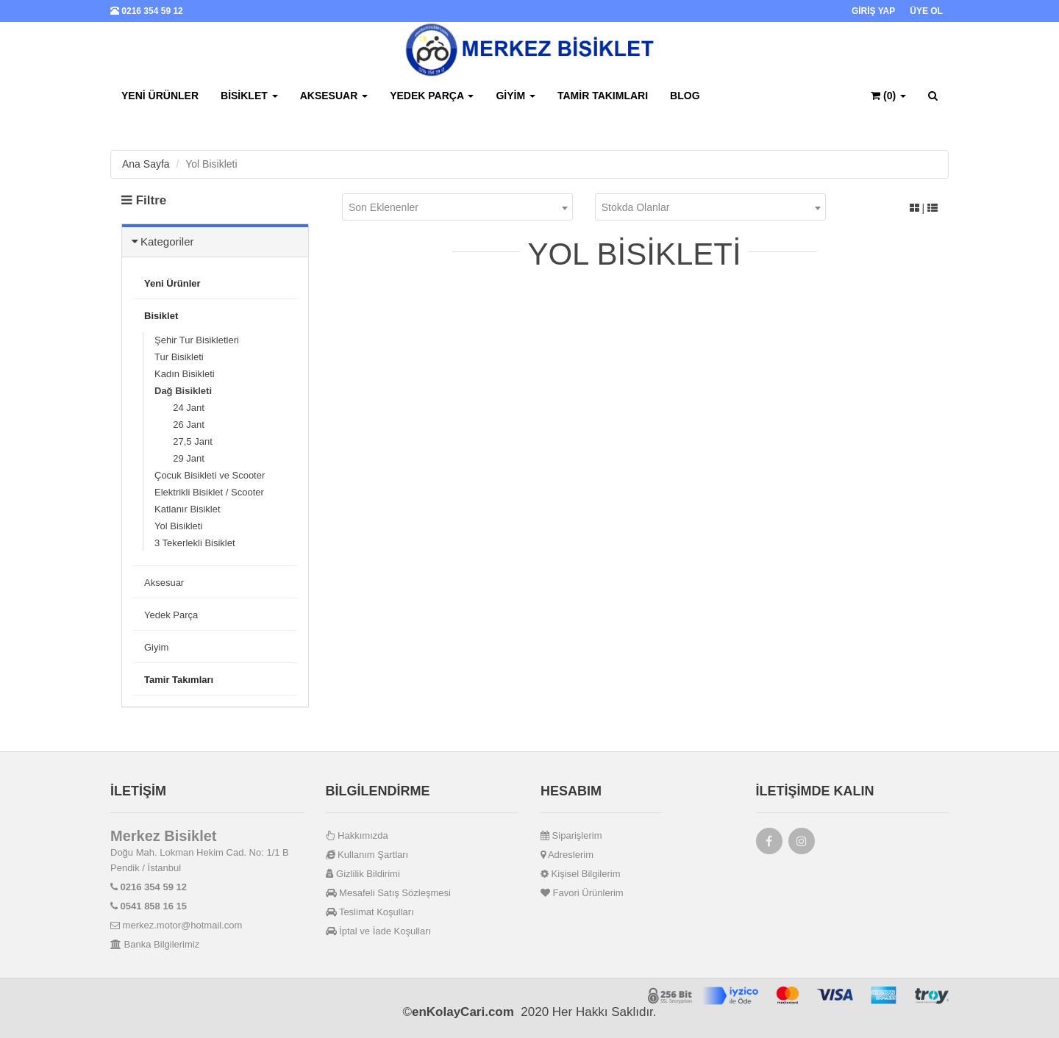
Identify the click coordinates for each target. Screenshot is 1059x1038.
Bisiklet (249, 95)
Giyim (515, 95)
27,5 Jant (183, 441)
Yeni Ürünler (160, 95)
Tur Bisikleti (179, 356)
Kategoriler (167, 241)
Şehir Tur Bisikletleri (196, 340)
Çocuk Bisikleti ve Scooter (209, 475)
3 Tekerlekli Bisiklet (194, 542)
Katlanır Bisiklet (187, 509)
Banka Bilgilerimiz (154, 944)
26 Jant (179, 424)
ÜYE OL (926, 11)
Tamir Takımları (602, 95)
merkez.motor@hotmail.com (176, 925)
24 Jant (179, 407)
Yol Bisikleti (178, 525)
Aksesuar (334, 95)
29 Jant (179, 458)
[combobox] (457, 207)
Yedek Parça (432, 95)
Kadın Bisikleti (184, 373)
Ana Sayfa (146, 164)
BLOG (684, 95)
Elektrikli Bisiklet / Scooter (209, 492)
